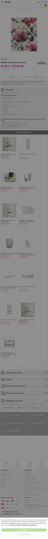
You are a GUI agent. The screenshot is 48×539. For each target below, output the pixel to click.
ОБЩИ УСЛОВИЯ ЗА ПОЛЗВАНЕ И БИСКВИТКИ (24, 525)
